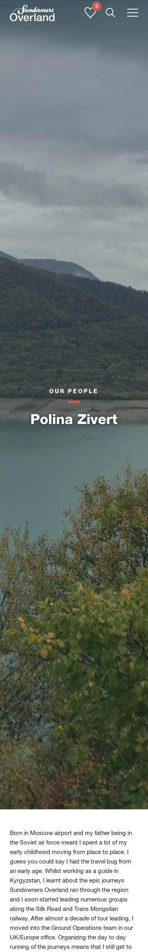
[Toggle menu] (132, 13)
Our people (74, 391)
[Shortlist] (90, 16)
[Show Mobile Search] (110, 13)
